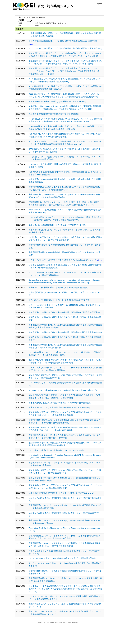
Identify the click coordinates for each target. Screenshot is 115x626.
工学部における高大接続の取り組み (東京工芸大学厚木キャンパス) (57, 225)
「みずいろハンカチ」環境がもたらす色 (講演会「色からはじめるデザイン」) (62, 260)
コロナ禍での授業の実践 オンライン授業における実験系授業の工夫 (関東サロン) (63, 41)
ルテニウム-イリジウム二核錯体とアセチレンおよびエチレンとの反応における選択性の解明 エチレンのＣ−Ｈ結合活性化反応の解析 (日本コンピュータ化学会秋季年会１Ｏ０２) (65, 589)
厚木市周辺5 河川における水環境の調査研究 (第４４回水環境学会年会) (59, 407)
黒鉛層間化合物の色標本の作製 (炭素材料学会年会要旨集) (54, 114)
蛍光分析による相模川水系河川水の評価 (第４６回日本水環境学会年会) (59, 300)
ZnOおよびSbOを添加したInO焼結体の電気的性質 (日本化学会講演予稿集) (62, 558)
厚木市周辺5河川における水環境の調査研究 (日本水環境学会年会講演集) (60, 403)
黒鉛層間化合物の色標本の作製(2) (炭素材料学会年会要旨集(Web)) (57, 101)
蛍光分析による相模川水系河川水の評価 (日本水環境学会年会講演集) (58, 287)
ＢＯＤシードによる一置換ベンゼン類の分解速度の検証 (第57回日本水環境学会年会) (65, 48)
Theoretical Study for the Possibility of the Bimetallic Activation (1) (57, 450)
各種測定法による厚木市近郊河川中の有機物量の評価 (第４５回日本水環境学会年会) (65, 332)
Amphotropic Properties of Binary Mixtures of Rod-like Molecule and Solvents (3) (63, 390)
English (98, 4)
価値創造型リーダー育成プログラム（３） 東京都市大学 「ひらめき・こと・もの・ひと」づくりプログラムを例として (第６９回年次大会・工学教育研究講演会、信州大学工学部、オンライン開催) (65, 71)
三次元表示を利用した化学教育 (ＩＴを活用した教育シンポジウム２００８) (61, 493)
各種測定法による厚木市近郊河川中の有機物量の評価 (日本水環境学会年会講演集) (64, 312)
